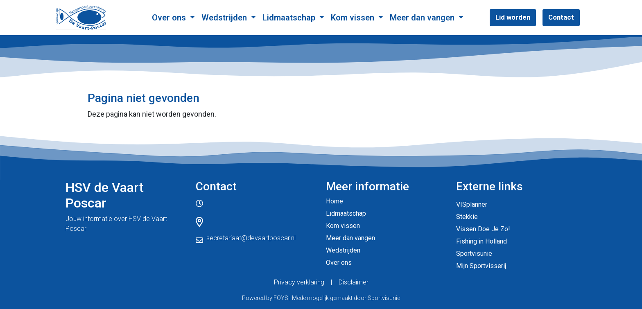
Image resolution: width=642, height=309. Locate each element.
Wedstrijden (225, 18)
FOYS (281, 298)
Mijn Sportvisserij (481, 266)
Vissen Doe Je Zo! (483, 229)
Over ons (170, 18)
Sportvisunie (474, 253)
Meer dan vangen (423, 18)
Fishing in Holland (481, 241)
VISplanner (471, 204)
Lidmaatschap (289, 18)
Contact (561, 17)
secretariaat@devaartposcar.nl (251, 238)
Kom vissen (353, 18)
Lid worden (512, 17)
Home (334, 201)
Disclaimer (353, 282)
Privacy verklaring (299, 282)
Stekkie (467, 217)
